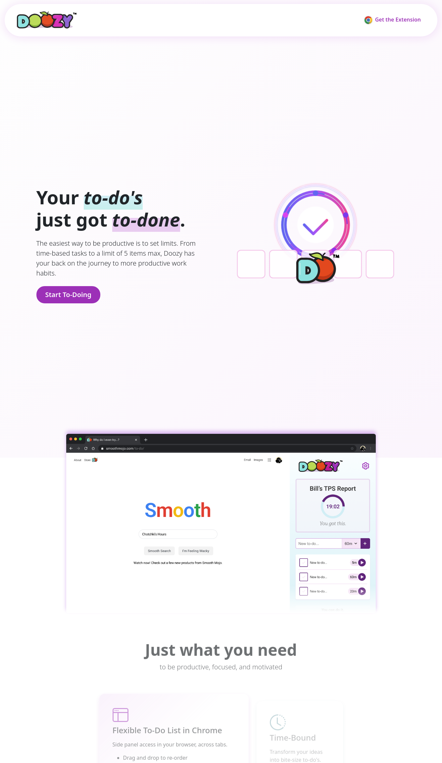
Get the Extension (392, 20)
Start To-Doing (68, 294)
